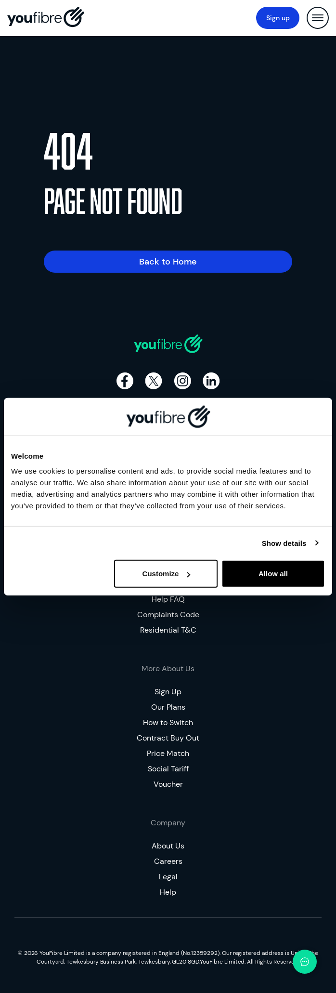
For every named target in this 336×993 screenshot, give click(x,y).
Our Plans (168, 707)
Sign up (278, 17)
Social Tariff (168, 769)
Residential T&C (168, 630)
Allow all (273, 573)
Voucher (168, 784)
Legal (168, 877)
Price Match (168, 753)
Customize (166, 573)
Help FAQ (168, 599)
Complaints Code (168, 614)
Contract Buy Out (168, 738)
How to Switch (168, 722)
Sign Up (168, 692)
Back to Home (168, 261)
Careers (168, 861)
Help (168, 892)
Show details (284, 543)
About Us (168, 846)
